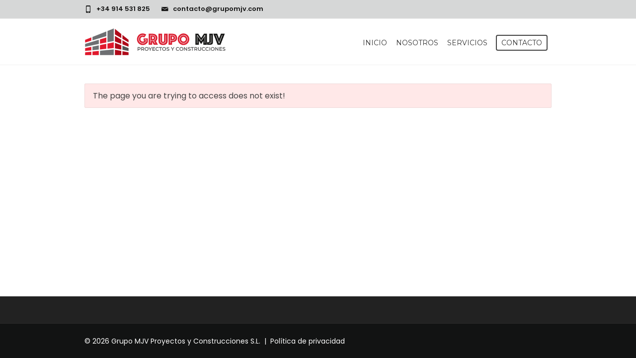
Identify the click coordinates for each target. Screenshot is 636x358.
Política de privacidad (307, 341)
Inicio (375, 42)
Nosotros (417, 42)
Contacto (521, 42)
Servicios (467, 42)
